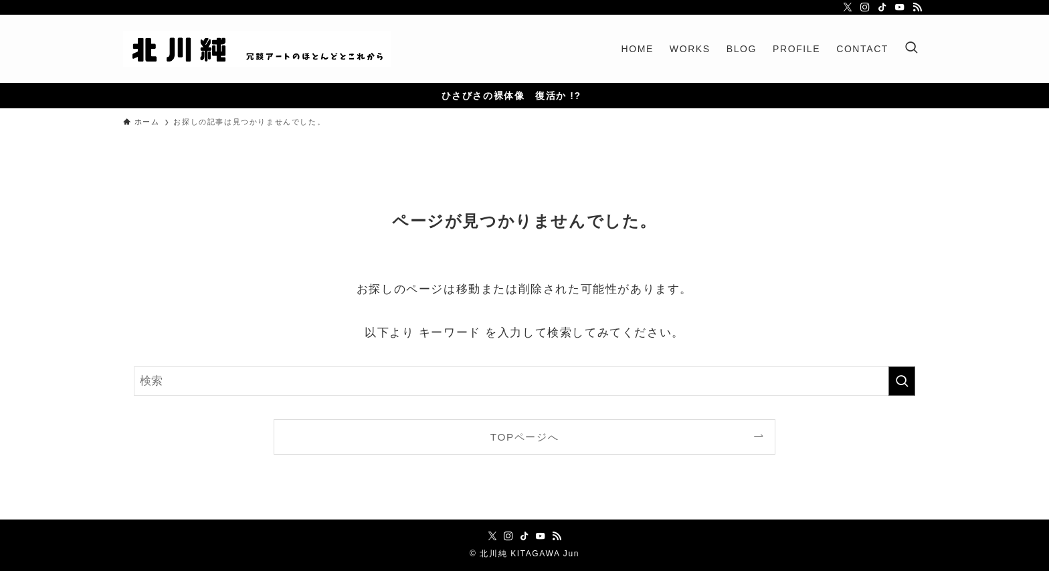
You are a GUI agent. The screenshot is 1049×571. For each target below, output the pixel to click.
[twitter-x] (847, 7)
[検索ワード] (524, 381)
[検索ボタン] (911, 49)
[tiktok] (882, 7)
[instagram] (865, 7)
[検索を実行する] (901, 381)
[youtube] (900, 7)
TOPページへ (524, 437)
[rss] (917, 7)
